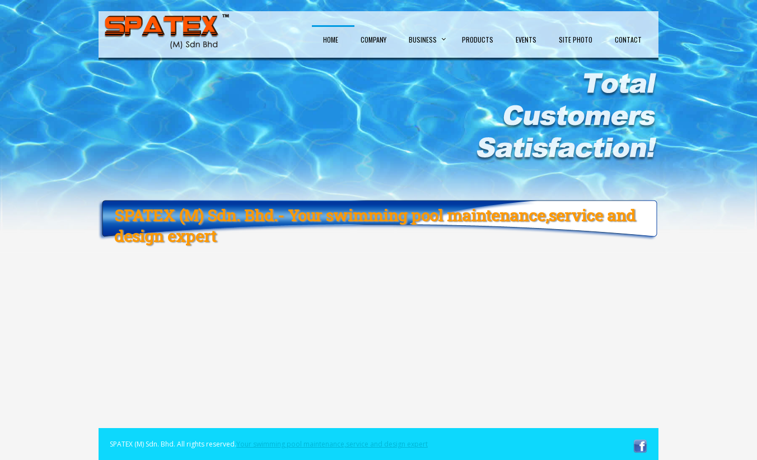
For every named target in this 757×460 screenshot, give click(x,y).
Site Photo (575, 39)
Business (423, 39)
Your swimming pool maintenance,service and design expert (332, 444)
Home (330, 39)
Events (526, 39)
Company (373, 39)
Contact (628, 39)
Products (477, 39)
